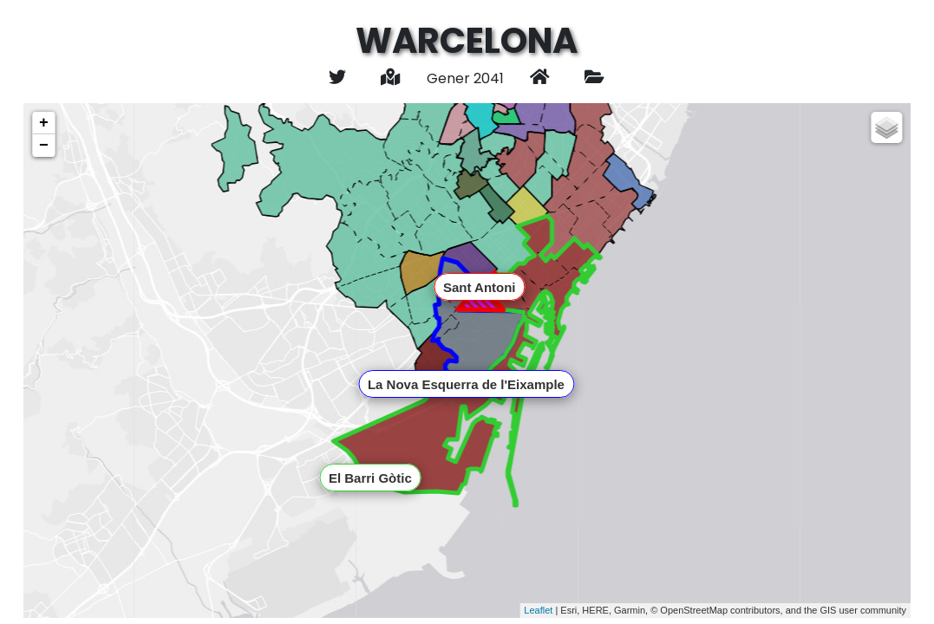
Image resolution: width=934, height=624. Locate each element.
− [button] (44, 145)
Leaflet (538, 610)
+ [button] (44, 123)
